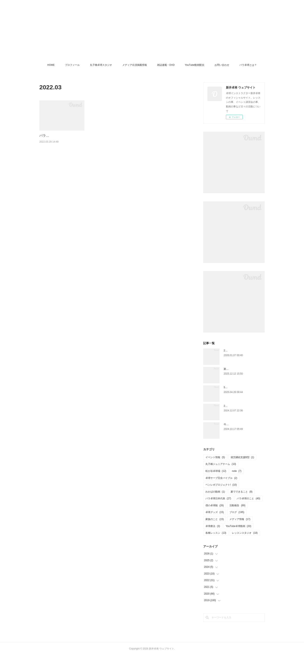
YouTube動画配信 (194, 65)
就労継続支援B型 (242, 457)
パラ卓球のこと (248, 498)
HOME (51, 65)
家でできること (242, 491)
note (236, 471)
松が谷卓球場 (215, 471)
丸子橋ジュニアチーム (220, 464)
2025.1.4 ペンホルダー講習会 (240, 405)
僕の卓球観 (214, 505)
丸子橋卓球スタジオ (101, 65)
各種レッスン (215, 532)
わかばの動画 (215, 491)
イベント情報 (215, 457)
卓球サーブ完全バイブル (221, 478)
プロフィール (72, 65)
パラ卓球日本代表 (218, 498)
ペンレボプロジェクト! (221, 484)
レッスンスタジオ (244, 532)
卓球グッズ (214, 512)
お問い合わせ (221, 65)
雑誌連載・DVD (166, 65)
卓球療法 (212, 526)
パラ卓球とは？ (248, 65)
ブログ (236, 512)
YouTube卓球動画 (238, 526)
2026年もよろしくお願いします (241, 350)
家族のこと (214, 519)
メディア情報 (239, 519)
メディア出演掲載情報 (134, 65)
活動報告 (237, 505)
